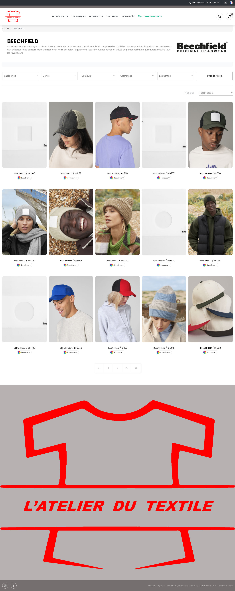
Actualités (128, 16)
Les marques (79, 16)
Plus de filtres (214, 75)
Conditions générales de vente (180, 585)
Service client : (204, 3)
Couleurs (87, 75)
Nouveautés (96, 16)
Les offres (112, 16)
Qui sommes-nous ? (206, 585)
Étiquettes (165, 75)
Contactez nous (225, 585)
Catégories (10, 75)
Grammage (126, 75)
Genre (46, 75)
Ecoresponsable (150, 16)
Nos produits (60, 16)
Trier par (188, 93)
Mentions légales (156, 585)
